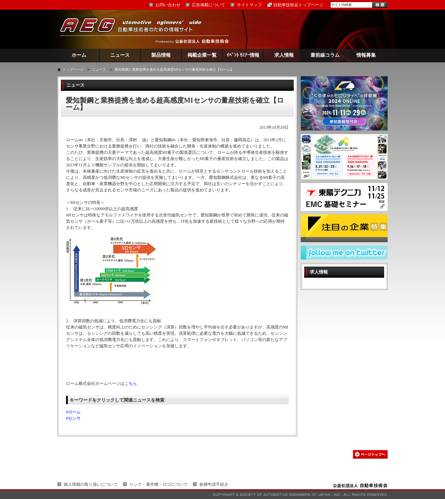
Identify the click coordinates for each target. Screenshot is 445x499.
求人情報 (284, 55)
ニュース (120, 55)
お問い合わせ (167, 4)
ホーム (79, 55)
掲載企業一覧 (202, 55)
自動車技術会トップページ (298, 4)
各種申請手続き (213, 484)
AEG (135, 29)
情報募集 (366, 55)
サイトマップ (249, 4)
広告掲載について (208, 4)
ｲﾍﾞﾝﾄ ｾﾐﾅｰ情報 (243, 55)
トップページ (73, 69)
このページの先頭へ (370, 454)
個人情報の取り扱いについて (91, 484)
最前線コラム (325, 55)
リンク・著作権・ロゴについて (158, 484)
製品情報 (161, 55)
